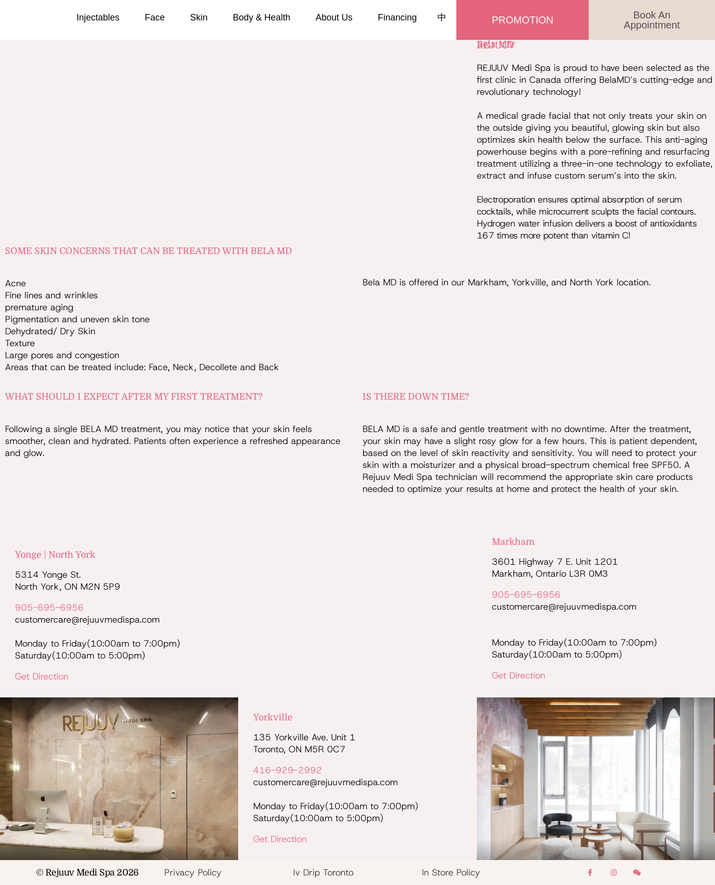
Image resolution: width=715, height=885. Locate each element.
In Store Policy (451, 873)
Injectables (100, 17)
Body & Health (264, 17)
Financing (397, 17)
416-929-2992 (287, 770)
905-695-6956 (49, 608)
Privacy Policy (193, 873)
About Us (337, 17)
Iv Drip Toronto (323, 873)
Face (157, 17)
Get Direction (41, 676)
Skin (201, 17)
